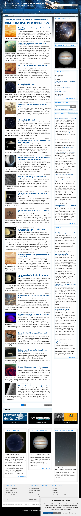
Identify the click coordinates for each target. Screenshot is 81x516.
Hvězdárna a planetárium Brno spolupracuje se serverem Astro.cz (39, 504)
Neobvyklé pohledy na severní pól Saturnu (33, 367)
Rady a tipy (32, 492)
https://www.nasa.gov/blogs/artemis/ (64, 174)
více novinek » (72, 223)
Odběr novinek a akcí (61, 103)
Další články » (72, 357)
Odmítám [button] (57, 513)
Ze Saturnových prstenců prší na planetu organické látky (32, 350)
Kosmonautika (48, 102)
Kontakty (73, 11)
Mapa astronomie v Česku (35, 497)
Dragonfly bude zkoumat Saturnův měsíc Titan (32, 105)
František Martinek (30, 26)
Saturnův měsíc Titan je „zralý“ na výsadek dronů (33, 333)
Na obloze (28, 11)
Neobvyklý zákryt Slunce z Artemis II (65, 118)
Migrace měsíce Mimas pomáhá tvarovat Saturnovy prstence (32, 230)
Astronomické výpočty (34, 490)
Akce (21, 11)
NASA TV (8, 499)
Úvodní (6, 15)
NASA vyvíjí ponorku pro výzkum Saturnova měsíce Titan (33, 255)
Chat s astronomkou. (68, 147)
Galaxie (55, 490)
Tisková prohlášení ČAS (11, 488)
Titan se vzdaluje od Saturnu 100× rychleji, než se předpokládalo (34, 141)
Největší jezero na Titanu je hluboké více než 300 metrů (34, 28)
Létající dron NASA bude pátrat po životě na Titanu (33, 211)
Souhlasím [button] (48, 513)
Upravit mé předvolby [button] (70, 513)
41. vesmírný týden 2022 (26, 120)
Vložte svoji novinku (72, 112)
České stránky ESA (10, 497)
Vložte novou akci (73, 71)
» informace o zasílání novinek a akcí (64, 109)
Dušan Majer (29, 384)
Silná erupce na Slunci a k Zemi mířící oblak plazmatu (65, 206)
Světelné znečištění (34, 488)
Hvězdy (55, 488)
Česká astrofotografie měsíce (64, 45)
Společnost (63, 11)
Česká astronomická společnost (14, 504)
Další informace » (21, 476)
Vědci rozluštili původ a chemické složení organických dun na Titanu (32, 177)
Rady (55, 11)
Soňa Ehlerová (66, 139)
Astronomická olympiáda (11, 492)
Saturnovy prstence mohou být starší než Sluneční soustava (32, 194)
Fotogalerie (40, 11)
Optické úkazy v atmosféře (59, 495)
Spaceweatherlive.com (60, 200)
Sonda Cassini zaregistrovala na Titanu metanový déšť (32, 44)
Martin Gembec (29, 82)
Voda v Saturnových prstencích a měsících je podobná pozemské (33, 315)
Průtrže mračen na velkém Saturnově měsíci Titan (34, 296)
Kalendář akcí (59, 72)
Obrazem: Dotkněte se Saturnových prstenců (34, 386)
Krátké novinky (60, 113)
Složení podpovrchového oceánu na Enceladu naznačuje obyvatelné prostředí (34, 158)
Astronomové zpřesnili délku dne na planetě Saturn (33, 276)
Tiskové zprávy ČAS (10, 490)
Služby (49, 11)
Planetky (55, 492)
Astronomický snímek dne (63, 18)
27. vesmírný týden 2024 (26, 84)
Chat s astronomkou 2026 (62, 141)
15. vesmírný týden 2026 (12, 430)
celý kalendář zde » (71, 98)
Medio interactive (32, 510)
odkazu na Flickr (72, 133)
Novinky (14, 11)
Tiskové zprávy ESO (10, 495)
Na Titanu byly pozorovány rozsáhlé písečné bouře (33, 66)
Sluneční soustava (47, 25)
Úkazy (49, 82)
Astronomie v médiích (34, 495)
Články (6, 11)
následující (47, 405)
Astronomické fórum (34, 499)
